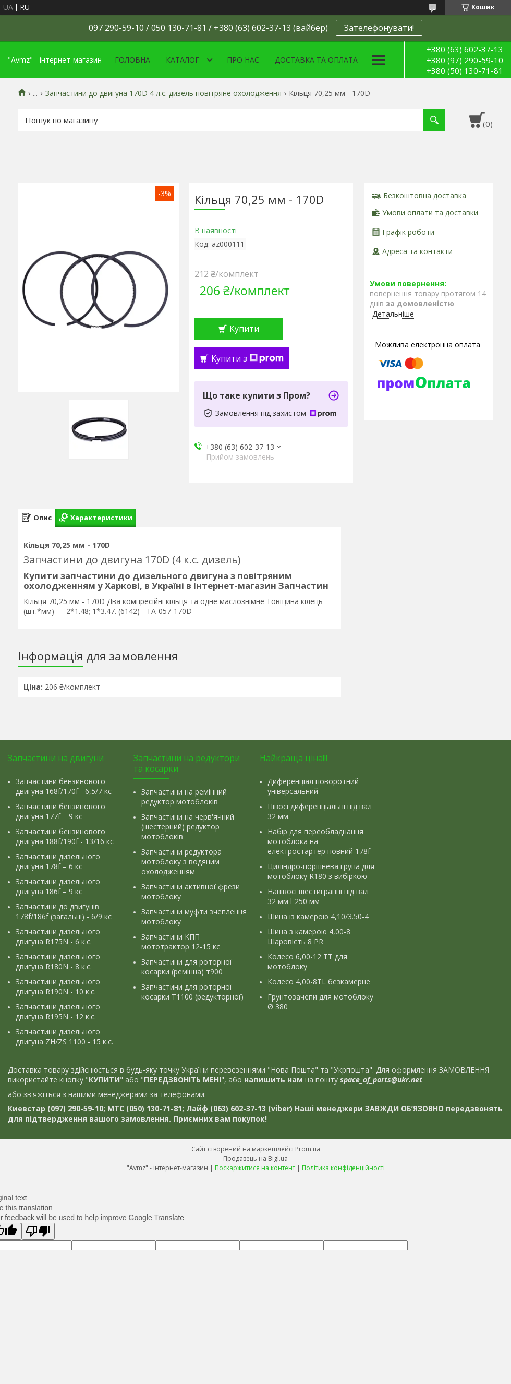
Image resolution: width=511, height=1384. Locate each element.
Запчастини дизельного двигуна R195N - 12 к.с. (58, 1011)
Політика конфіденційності (343, 1167)
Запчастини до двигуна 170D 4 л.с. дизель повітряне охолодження (163, 93)
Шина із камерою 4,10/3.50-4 (318, 916)
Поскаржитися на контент (255, 1167)
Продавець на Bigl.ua (255, 1158)
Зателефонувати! (379, 27)
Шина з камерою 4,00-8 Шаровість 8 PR (308, 936)
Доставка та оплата (316, 60)
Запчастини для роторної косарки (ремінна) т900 (186, 967)
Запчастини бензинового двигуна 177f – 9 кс (60, 811)
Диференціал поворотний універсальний (313, 786)
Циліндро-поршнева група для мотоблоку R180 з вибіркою (320, 871)
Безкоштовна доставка (424, 195)
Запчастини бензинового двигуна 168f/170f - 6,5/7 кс (64, 786)
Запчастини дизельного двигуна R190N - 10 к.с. (58, 986)
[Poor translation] (38, 1231)
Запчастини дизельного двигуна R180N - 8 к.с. (58, 961)
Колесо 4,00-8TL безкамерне (318, 981)
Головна (132, 60)
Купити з (247, 358)
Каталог (182, 60)
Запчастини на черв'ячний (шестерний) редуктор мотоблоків (187, 826)
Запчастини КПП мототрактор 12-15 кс (180, 942)
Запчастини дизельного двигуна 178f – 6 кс (58, 861)
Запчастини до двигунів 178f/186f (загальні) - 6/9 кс (64, 911)
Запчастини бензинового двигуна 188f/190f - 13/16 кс (65, 836)
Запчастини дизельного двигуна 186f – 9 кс (58, 886)
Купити (244, 328)
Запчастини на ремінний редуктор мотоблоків (184, 797)
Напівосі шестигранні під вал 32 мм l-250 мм (318, 896)
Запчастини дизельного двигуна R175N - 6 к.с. (58, 936)
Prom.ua (307, 1149)
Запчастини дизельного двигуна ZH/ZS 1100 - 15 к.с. (64, 1036)
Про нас (243, 60)
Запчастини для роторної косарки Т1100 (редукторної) (192, 992)
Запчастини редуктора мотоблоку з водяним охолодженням (181, 861)
